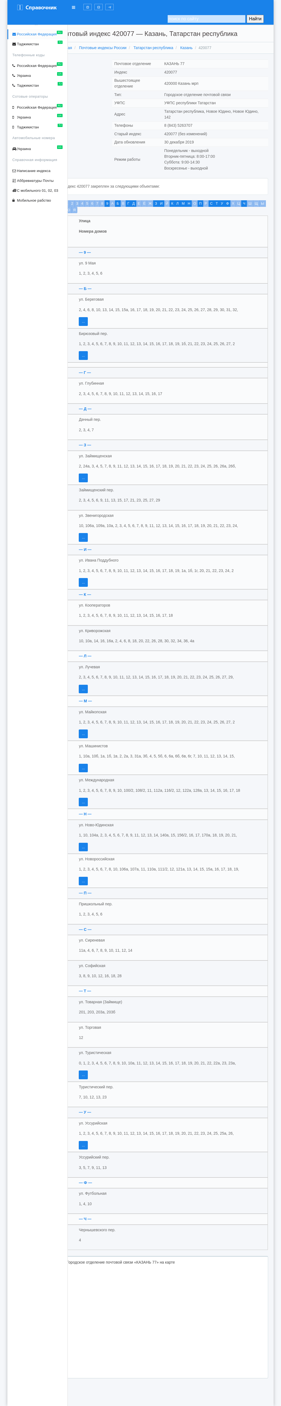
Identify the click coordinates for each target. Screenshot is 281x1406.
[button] (87, 7)
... (97, 321)
